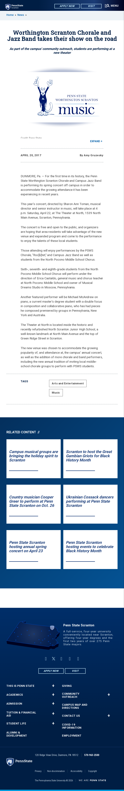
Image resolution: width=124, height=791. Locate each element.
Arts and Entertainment (68, 383)
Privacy (38, 771)
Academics (14, 694)
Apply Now (66, 6)
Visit (90, 6)
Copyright (92, 771)
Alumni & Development (16, 734)
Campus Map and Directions (74, 706)
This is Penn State (20, 685)
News (20, 14)
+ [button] (53, 685)
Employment (71, 735)
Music (56, 392)
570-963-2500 (91, 755)
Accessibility (76, 771)
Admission (14, 703)
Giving (67, 685)
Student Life (16, 723)
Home (10, 14)
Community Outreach (70, 695)
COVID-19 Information (72, 726)
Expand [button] (95, 141)
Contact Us (71, 715)
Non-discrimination (56, 771)
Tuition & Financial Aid (21, 714)
